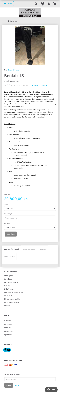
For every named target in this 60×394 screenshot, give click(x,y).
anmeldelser (22, 85)
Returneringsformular (11, 302)
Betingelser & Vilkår (11, 282)
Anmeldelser (9, 256)
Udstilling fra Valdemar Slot (13, 292)
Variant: (7, 223)
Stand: (6, 204)
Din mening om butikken (12, 299)
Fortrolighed (8, 276)
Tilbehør (42, 249)
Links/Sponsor (9, 289)
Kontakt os (8, 279)
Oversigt (7, 306)
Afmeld (17, 385)
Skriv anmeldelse (40, 85)
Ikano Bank (8, 296)
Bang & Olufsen (14, 70)
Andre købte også (11, 249)
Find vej (7, 286)
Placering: (8, 214)
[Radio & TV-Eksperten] (30, 13)
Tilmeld (8, 385)
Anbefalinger (29, 249)
